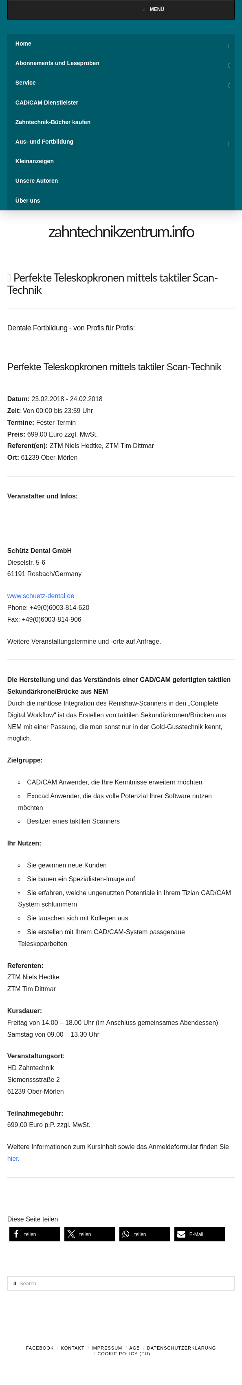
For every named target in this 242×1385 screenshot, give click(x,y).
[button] (34, 1234)
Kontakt (72, 1348)
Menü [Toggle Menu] (152, 9)
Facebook (40, 1348)
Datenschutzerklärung (181, 1348)
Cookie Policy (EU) (123, 1353)
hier (12, 1158)
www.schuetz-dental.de (41, 595)
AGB (134, 1348)
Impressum (107, 1348)
